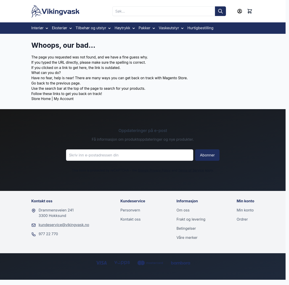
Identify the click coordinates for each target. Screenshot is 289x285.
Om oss (182, 210)
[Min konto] (239, 11)
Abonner (207, 155)
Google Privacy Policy (154, 170)
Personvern (130, 210)
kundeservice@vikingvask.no (64, 224)
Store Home (41, 99)
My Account (63, 99)
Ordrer (242, 219)
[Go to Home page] (55, 11)
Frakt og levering (190, 219)
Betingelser (186, 228)
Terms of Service (191, 170)
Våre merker (186, 237)
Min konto (245, 210)
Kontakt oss (130, 219)
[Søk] (220, 11)
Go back (38, 83)
